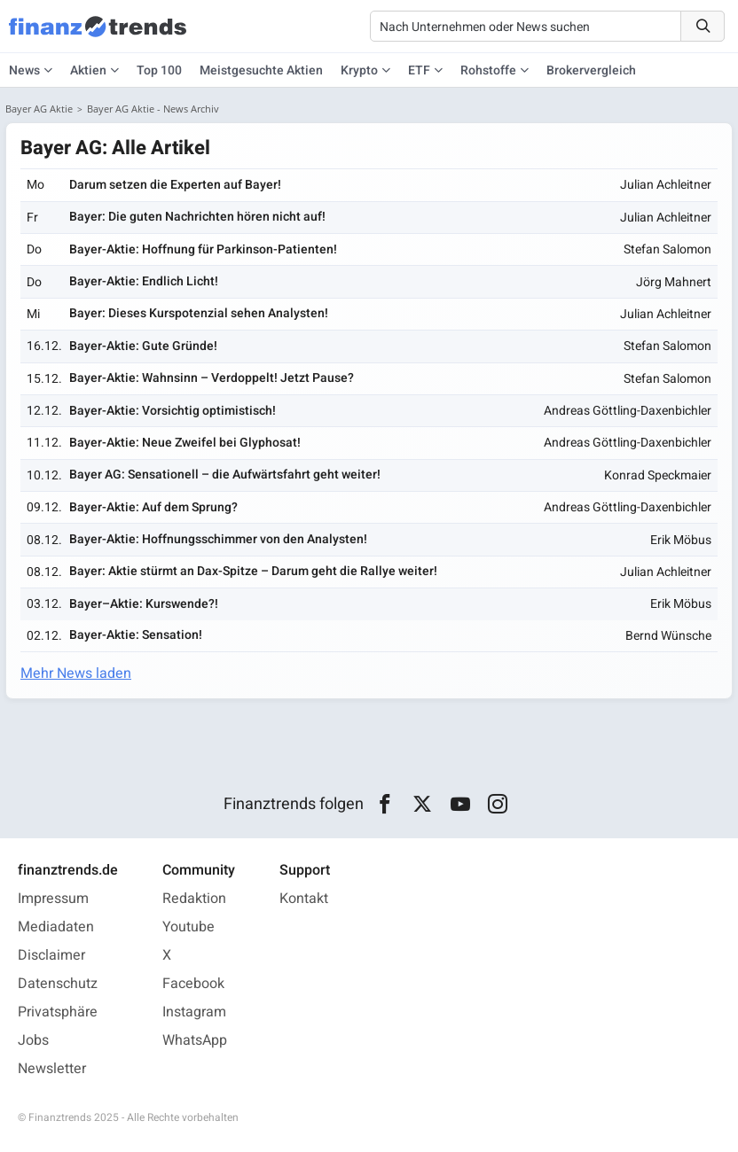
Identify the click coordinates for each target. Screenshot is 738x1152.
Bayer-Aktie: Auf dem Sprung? (153, 507)
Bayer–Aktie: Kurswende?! (143, 604)
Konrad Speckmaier (657, 475)
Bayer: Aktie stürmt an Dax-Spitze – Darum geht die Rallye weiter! (253, 571)
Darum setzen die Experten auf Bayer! (175, 184)
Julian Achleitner (665, 184)
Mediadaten (56, 927)
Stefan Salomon (667, 249)
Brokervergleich (591, 70)
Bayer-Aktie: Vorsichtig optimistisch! (172, 410)
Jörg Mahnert (673, 282)
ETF (419, 70)
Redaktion (194, 898)
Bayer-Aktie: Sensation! (135, 635)
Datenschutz (58, 983)
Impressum (53, 898)
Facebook (193, 983)
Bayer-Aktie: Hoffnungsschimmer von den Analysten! (218, 539)
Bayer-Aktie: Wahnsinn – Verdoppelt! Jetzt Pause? (211, 378)
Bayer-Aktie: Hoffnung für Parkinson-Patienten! (203, 249)
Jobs (33, 1040)
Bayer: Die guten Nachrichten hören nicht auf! (197, 216)
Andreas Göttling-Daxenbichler (627, 410)
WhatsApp (194, 1040)
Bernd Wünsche (668, 636)
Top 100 (159, 70)
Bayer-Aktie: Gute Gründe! (143, 346)
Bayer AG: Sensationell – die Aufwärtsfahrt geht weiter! (225, 474)
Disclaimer (51, 955)
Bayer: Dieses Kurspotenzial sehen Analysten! (198, 313)
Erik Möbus (680, 540)
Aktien (88, 70)
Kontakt (303, 898)
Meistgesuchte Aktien (261, 70)
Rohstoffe (488, 70)
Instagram (194, 1012)
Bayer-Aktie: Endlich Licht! (143, 281)
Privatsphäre (58, 1012)
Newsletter (52, 1068)
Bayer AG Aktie (39, 108)
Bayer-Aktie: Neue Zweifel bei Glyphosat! (185, 442)
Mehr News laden (75, 673)
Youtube (188, 927)
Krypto (359, 70)
